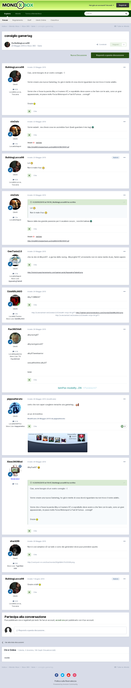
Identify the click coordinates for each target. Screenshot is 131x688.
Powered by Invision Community (65, 684)
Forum (5, 20)
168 (15, 563)
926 (15, 89)
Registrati (122, 5)
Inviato (37, 67)
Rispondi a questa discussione (110, 55)
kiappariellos (19, 426)
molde (7, 658)
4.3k (15, 351)
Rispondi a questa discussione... (30, 630)
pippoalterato (14, 399)
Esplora (7, 15)
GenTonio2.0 (15, 251)
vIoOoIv (14, 121)
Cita (35, 111)
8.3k (15, 421)
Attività (18, 14)
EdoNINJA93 (14, 291)
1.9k (15, 314)
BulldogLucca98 (22, 43)
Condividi (101, 44)
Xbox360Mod (15, 461)
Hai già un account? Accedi (101, 5)
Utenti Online (41, 20)
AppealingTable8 (15, 281)
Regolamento (17, 20)
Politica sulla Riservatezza (65, 681)
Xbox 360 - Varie (34, 46)
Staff (29, 20)
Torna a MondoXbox (33, 14)
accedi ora (60, 620)
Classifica (55, 20)
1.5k (15, 144)
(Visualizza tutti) (49, 650)
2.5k (15, 274)
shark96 (14, 541)
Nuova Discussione (79, 55)
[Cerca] (96, 14)
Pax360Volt (14, 329)
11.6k (15, 484)
